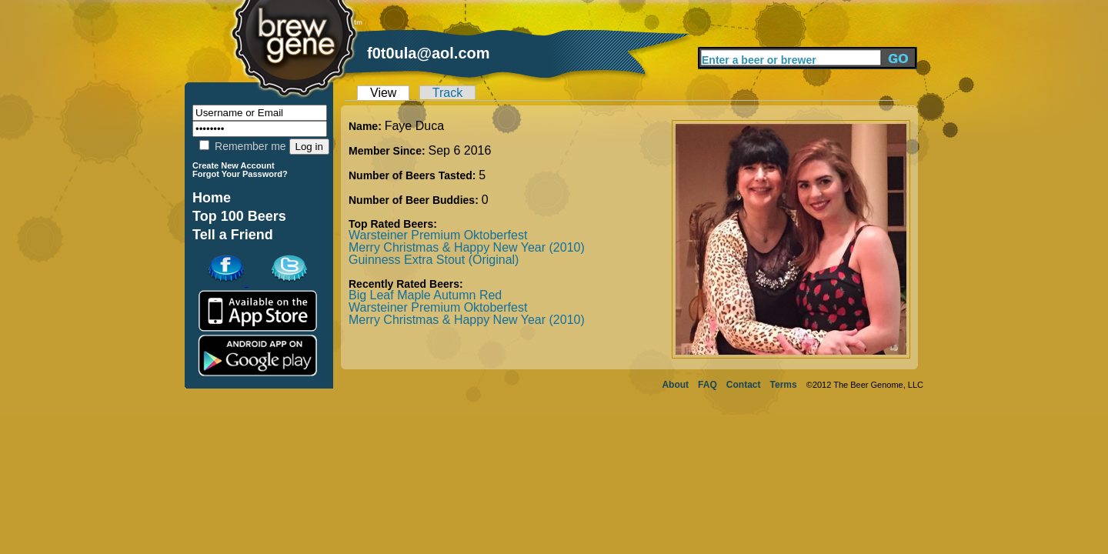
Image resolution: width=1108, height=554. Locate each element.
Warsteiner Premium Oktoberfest (438, 235)
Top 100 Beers (239, 216)
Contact (743, 384)
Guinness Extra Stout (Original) (434, 259)
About (675, 384)
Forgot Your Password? (240, 174)
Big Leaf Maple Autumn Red (425, 295)
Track (447, 92)
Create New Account (233, 165)
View (383, 92)
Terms (783, 384)
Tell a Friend (232, 234)
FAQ (707, 384)
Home (211, 197)
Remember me (242, 146)
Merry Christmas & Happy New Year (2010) (467, 247)
